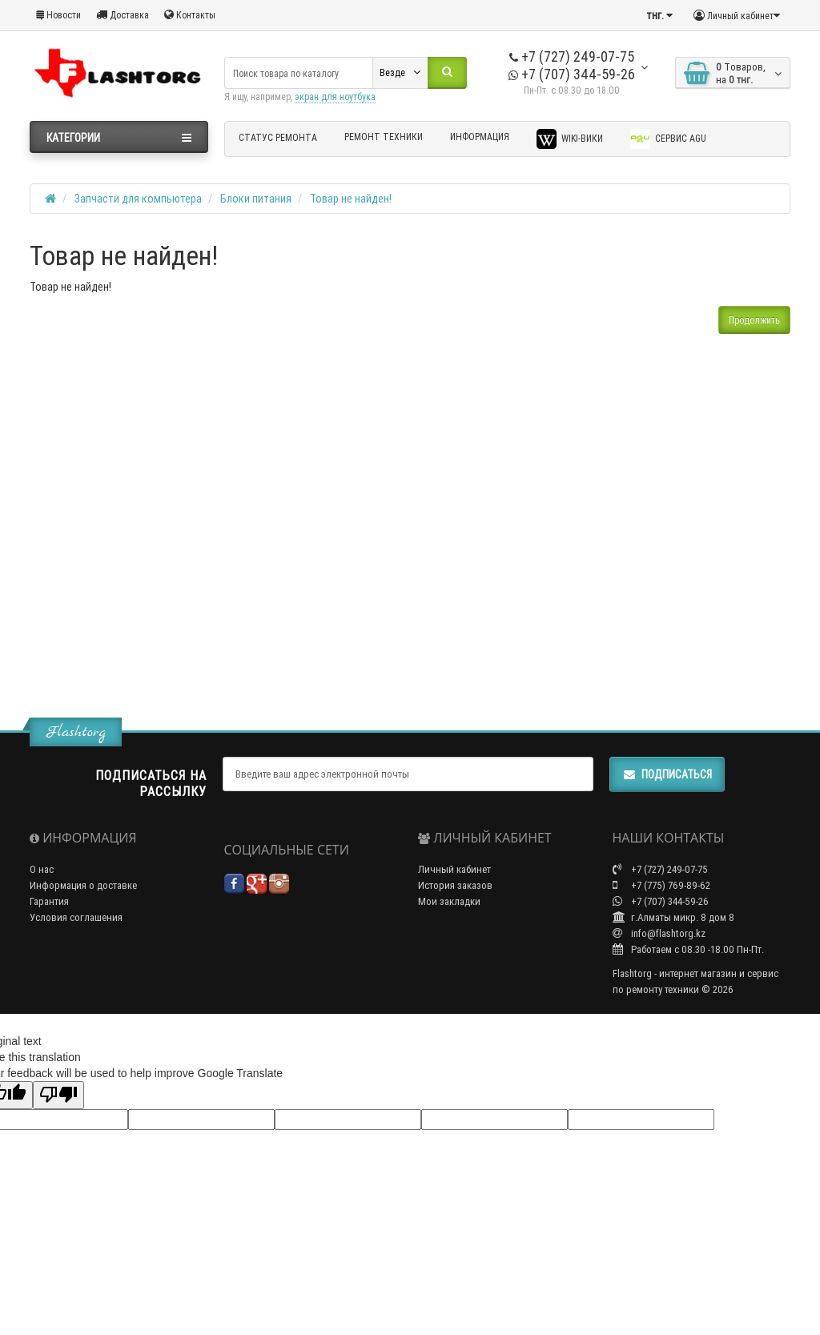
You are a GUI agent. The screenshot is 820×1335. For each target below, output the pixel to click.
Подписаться (667, 774)
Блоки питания (255, 198)
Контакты (189, 15)
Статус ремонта (278, 137)
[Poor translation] (58, 1095)
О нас (42, 869)
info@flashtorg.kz (659, 933)
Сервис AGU (668, 139)
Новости (58, 15)
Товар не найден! (351, 198)
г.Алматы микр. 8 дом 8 (673, 917)
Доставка (122, 15)
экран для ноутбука (335, 96)
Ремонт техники (383, 137)
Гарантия (49, 901)
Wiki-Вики (570, 139)
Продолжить (754, 320)
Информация (479, 137)
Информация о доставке (83, 885)
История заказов (455, 885)
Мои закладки (449, 901)
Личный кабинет (454, 869)
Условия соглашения (76, 917)
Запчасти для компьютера (138, 198)
